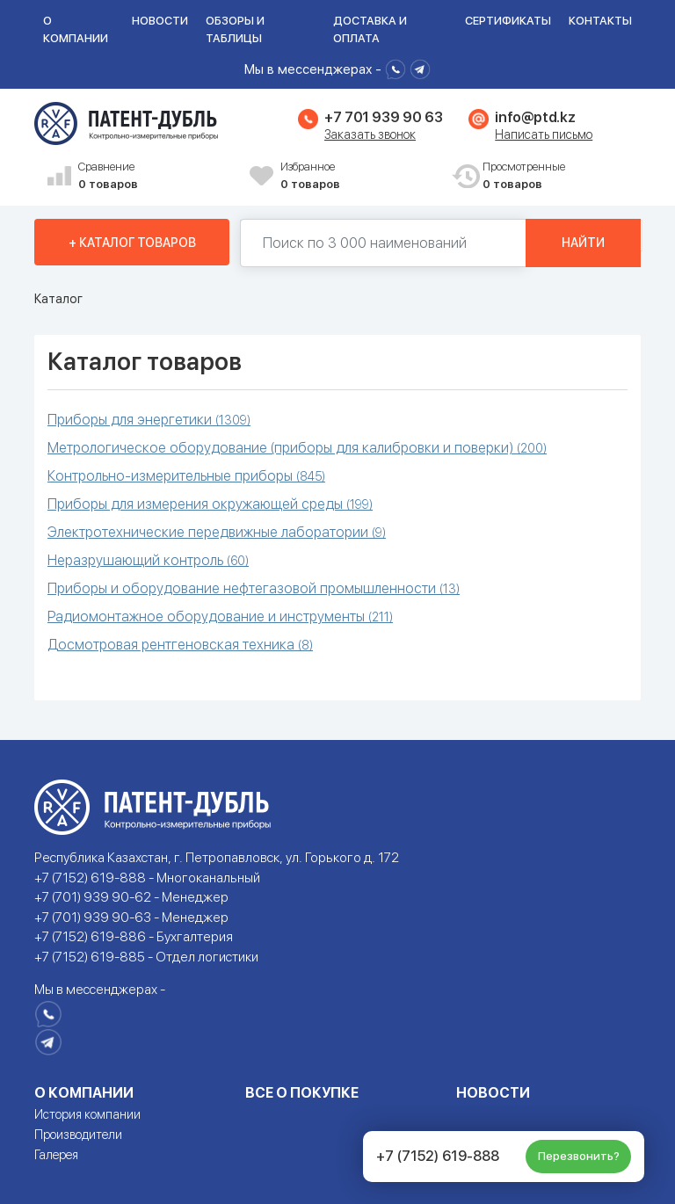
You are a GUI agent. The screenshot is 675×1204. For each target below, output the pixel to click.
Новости (160, 20)
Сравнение (157, 176)
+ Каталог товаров (132, 243)
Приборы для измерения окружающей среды (210, 504)
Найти (583, 243)
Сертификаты (508, 20)
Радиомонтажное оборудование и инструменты (220, 616)
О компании (75, 29)
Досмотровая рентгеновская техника (180, 644)
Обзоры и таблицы (235, 29)
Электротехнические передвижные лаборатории (216, 532)
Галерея (56, 1155)
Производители (78, 1135)
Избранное (359, 176)
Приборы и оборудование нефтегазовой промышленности (253, 588)
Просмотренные (562, 176)
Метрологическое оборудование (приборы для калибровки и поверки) (297, 447)
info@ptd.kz (535, 117)
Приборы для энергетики (148, 419)
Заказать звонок (370, 134)
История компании (87, 1114)
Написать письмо (543, 134)
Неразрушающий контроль (148, 560)
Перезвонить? (579, 1156)
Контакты (600, 20)
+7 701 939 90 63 (383, 117)
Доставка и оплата (370, 29)
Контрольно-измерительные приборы (186, 476)
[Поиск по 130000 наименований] (383, 243)
